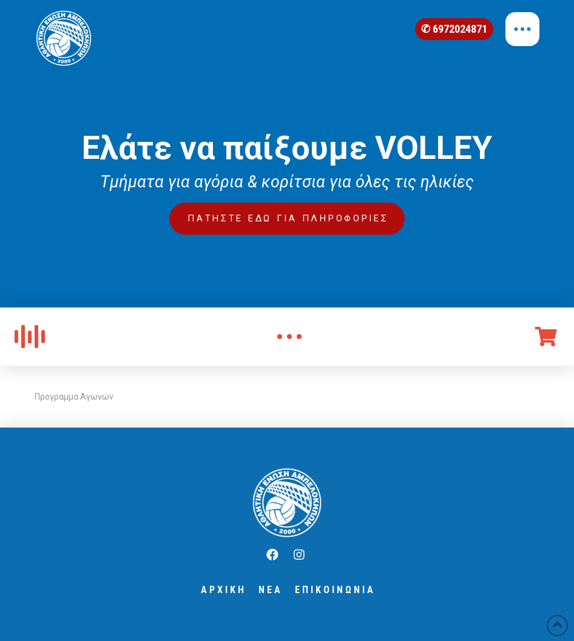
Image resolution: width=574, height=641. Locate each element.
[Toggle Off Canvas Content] (522, 29)
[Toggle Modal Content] (289, 336)
